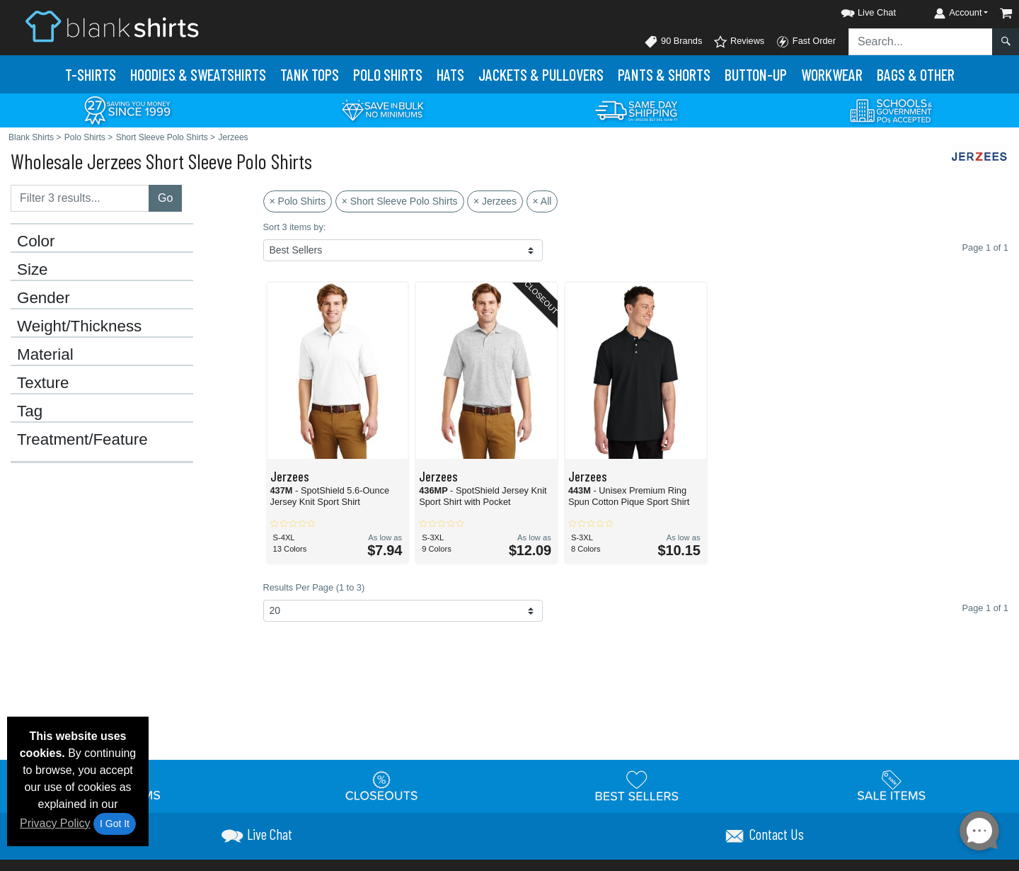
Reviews (738, 42)
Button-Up (756, 74)
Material (45, 355)
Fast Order (806, 42)
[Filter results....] (80, 198)
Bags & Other (916, 74)
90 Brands (673, 42)
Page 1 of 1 (985, 608)
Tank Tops (309, 74)
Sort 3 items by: (294, 227)
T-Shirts (90, 74)
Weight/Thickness (79, 326)
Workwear (832, 74)
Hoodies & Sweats (198, 74)
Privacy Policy (55, 823)
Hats (450, 74)
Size (32, 270)
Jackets (541, 74)
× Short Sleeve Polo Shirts (400, 201)
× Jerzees (495, 201)
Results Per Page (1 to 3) (314, 587)
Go (165, 198)
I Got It (114, 823)
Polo (387, 74)
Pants (664, 74)
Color (36, 241)
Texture (43, 383)
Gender (43, 298)
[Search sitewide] (920, 41)
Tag (29, 411)
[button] (855, 10)
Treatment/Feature (82, 440)
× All (542, 201)
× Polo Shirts (298, 201)
